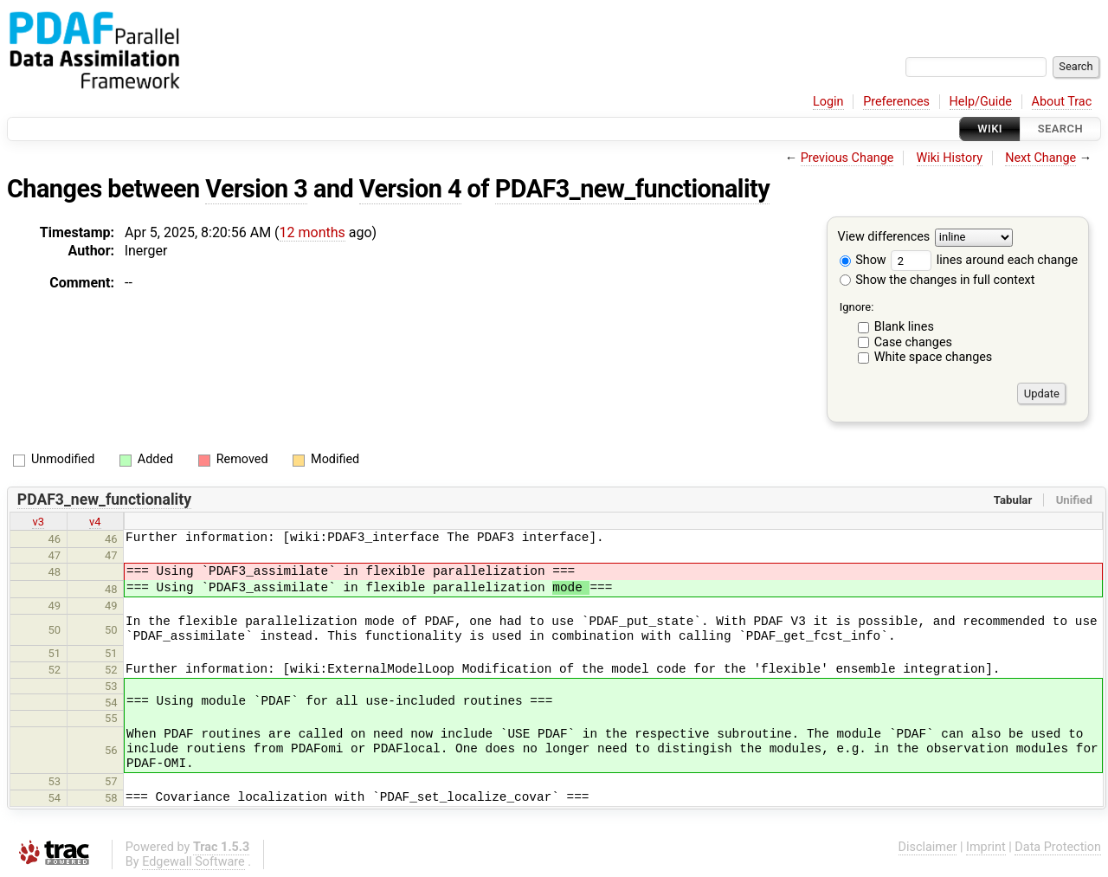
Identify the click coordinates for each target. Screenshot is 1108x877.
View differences (884, 237)
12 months (312, 232)
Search (1060, 128)
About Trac (1062, 101)
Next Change (1040, 158)
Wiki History (949, 158)
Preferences (896, 101)
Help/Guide (981, 101)
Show (863, 260)
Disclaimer (928, 847)
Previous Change (847, 158)
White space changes (933, 357)
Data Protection (1058, 847)
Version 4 (410, 188)
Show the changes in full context (937, 280)
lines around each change (984, 260)
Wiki (989, 128)
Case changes (913, 342)
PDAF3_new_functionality (632, 188)
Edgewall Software (193, 861)
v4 (95, 521)
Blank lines (904, 326)
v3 (38, 521)
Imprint (986, 847)
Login (828, 101)
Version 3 (256, 188)
